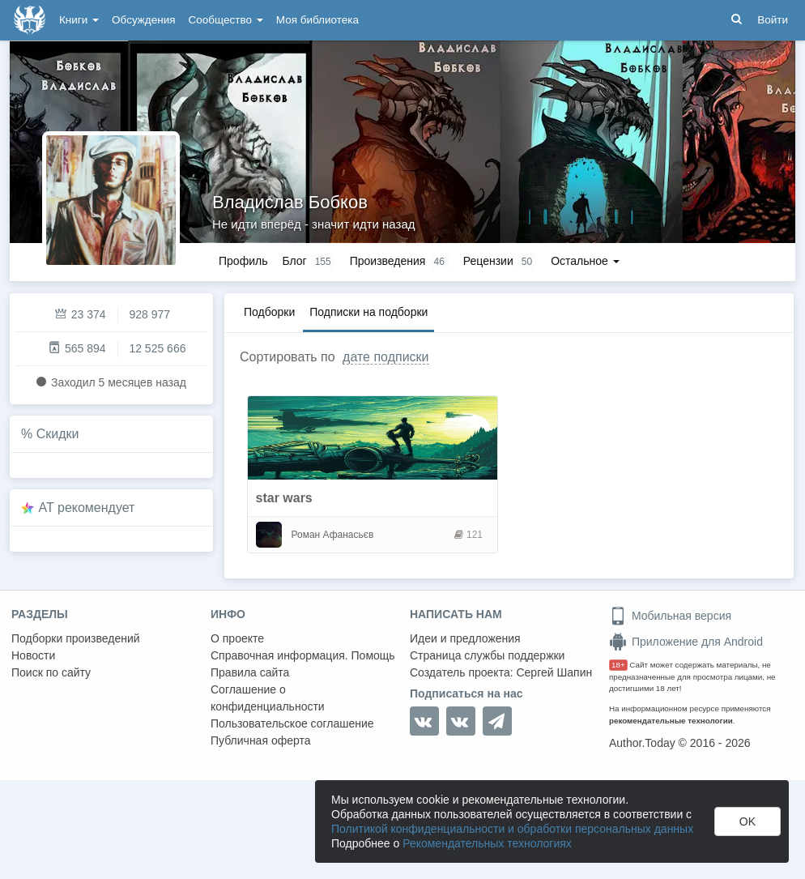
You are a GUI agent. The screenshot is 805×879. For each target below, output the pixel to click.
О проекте (237, 638)
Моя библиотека (317, 20)
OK (747, 821)
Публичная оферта (261, 740)
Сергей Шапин (554, 672)
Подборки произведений (75, 638)
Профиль (243, 260)
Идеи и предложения (465, 638)
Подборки (269, 311)
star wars (284, 498)
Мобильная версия (670, 616)
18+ (618, 664)
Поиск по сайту (51, 672)
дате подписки (385, 357)
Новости (33, 655)
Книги (79, 20)
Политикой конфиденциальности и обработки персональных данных (512, 828)
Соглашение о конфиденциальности (268, 698)
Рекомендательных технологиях (487, 843)
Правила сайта (250, 672)
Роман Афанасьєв (333, 534)
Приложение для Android (686, 642)
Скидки (57, 434)
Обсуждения (143, 20)
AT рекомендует (87, 507)
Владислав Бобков (290, 202)
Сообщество (226, 20)
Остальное (585, 260)
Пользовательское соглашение (292, 723)
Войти (772, 20)
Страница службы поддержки (487, 655)
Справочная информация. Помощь (303, 655)
